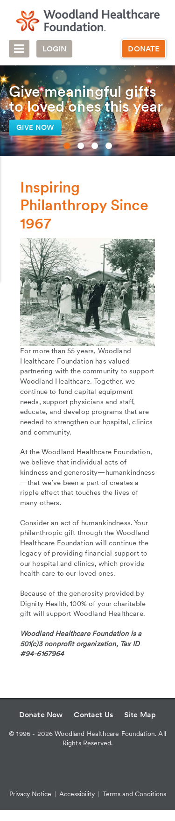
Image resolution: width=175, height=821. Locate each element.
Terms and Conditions (134, 794)
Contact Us (93, 714)
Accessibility (77, 794)
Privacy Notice (30, 794)
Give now (35, 127)
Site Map (140, 714)
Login (54, 48)
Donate (143, 48)
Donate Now (41, 714)
